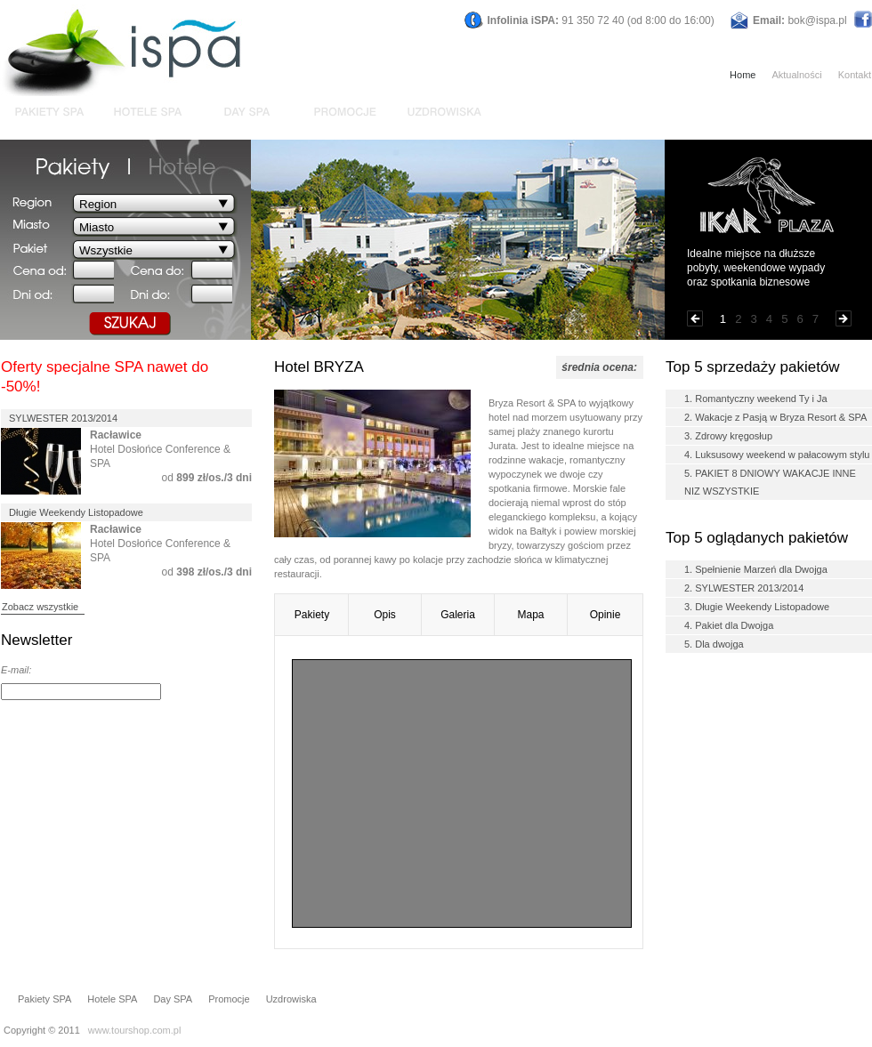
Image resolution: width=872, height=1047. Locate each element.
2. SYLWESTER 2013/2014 (743, 588)
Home (742, 74)
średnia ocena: (599, 367)
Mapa (530, 614)
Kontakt (854, 74)
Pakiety (312, 614)
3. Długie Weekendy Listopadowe (756, 606)
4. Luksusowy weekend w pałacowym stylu (776, 454)
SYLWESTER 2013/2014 (63, 418)
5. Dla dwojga (714, 644)
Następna (844, 318)
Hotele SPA (112, 999)
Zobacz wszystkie (40, 606)
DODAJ (228, 692)
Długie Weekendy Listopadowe (76, 512)
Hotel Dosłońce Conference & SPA (160, 449)
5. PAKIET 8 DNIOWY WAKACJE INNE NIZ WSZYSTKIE (770, 482)
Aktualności (796, 74)
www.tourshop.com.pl (135, 1030)
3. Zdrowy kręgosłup (728, 436)
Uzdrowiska (291, 999)
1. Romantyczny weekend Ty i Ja (756, 398)
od (207, 477)
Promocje (228, 999)
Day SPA (172, 999)
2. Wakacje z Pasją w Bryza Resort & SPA (775, 417)
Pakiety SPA (44, 999)
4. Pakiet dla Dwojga (728, 625)
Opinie (605, 614)
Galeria (457, 614)
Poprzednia (695, 318)
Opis (385, 614)
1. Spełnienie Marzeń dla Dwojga (756, 569)
